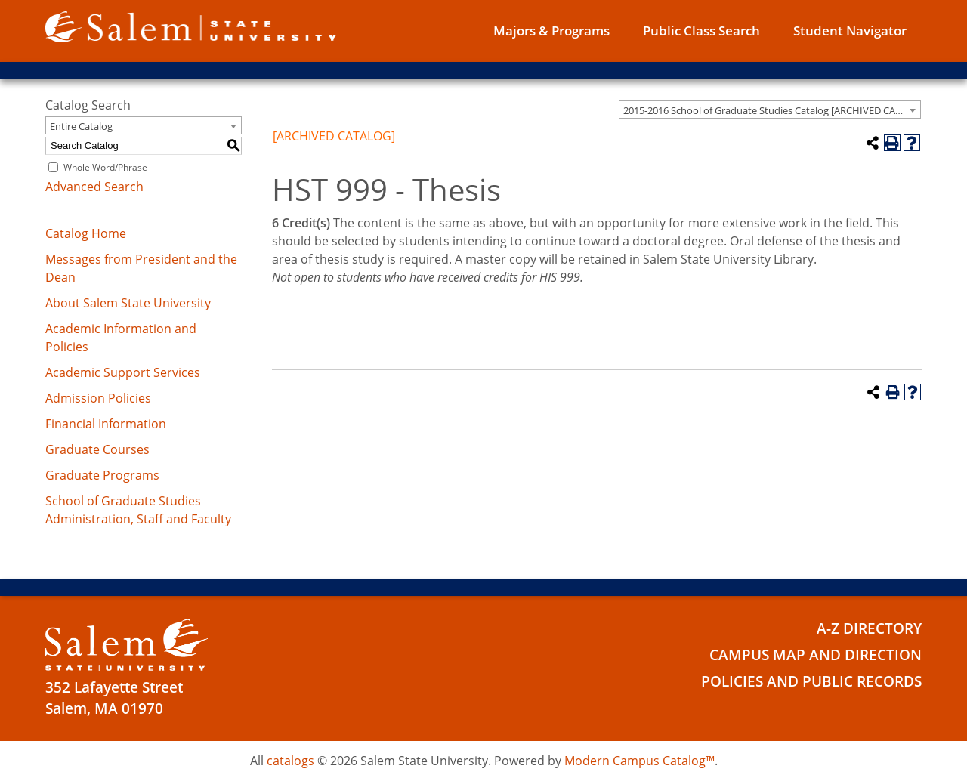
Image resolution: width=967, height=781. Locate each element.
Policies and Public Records (811, 681)
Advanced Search (94, 186)
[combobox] (770, 109)
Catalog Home (85, 233)
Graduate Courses (97, 449)
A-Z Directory (869, 628)
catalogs (290, 760)
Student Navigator (850, 30)
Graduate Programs (102, 475)
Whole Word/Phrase (105, 167)
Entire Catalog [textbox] (81, 126)
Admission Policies (98, 398)
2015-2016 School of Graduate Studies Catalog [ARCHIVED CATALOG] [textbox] (771, 110)
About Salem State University (128, 303)
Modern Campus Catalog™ (639, 760)
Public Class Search (701, 30)
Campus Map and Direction (815, 655)
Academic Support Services (122, 372)
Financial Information (105, 423)
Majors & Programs (551, 30)
